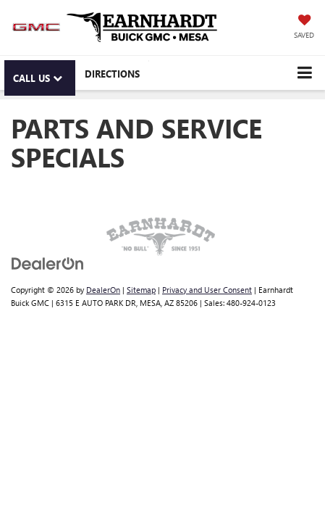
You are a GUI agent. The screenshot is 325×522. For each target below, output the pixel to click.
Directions (112, 73)
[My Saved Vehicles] (304, 27)
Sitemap (141, 289)
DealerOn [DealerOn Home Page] (103, 289)
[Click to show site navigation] (304, 73)
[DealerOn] (48, 262)
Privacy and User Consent (207, 289)
